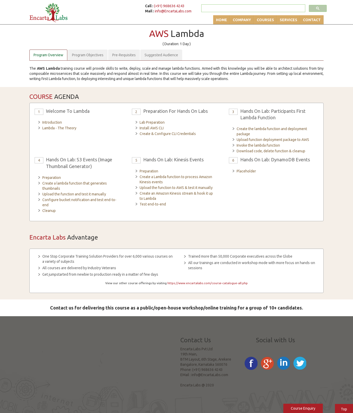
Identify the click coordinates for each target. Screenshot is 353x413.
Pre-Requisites (124, 55)
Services (288, 20)
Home (221, 20)
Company (242, 20)
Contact (312, 20)
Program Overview (48, 55)
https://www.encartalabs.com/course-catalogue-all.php (207, 283)
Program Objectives (87, 55)
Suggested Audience (161, 55)
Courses (265, 20)
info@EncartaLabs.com (173, 11)
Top (344, 409)
